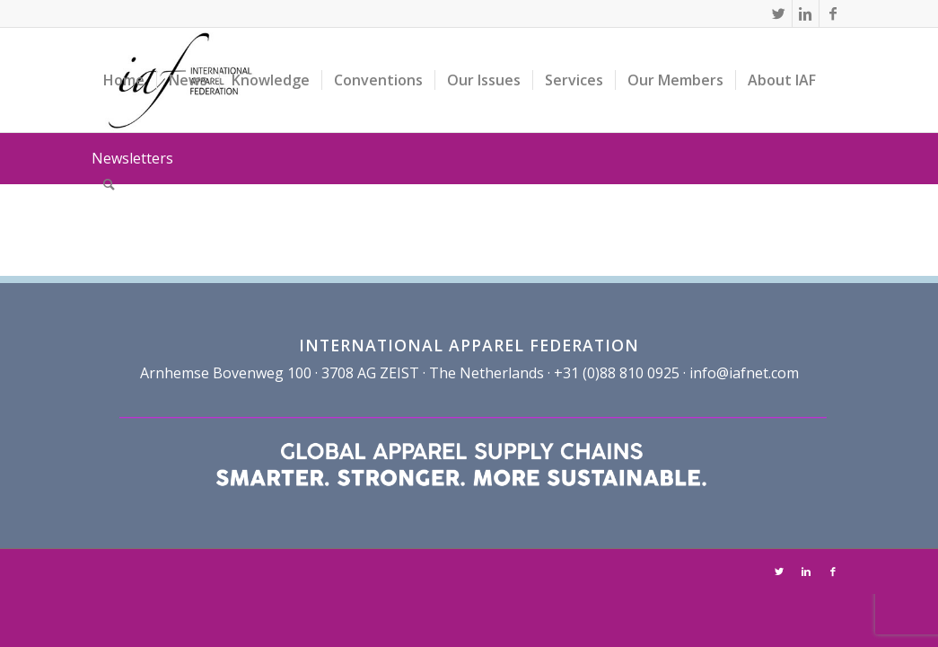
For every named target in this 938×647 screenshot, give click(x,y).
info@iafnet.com (744, 373)
